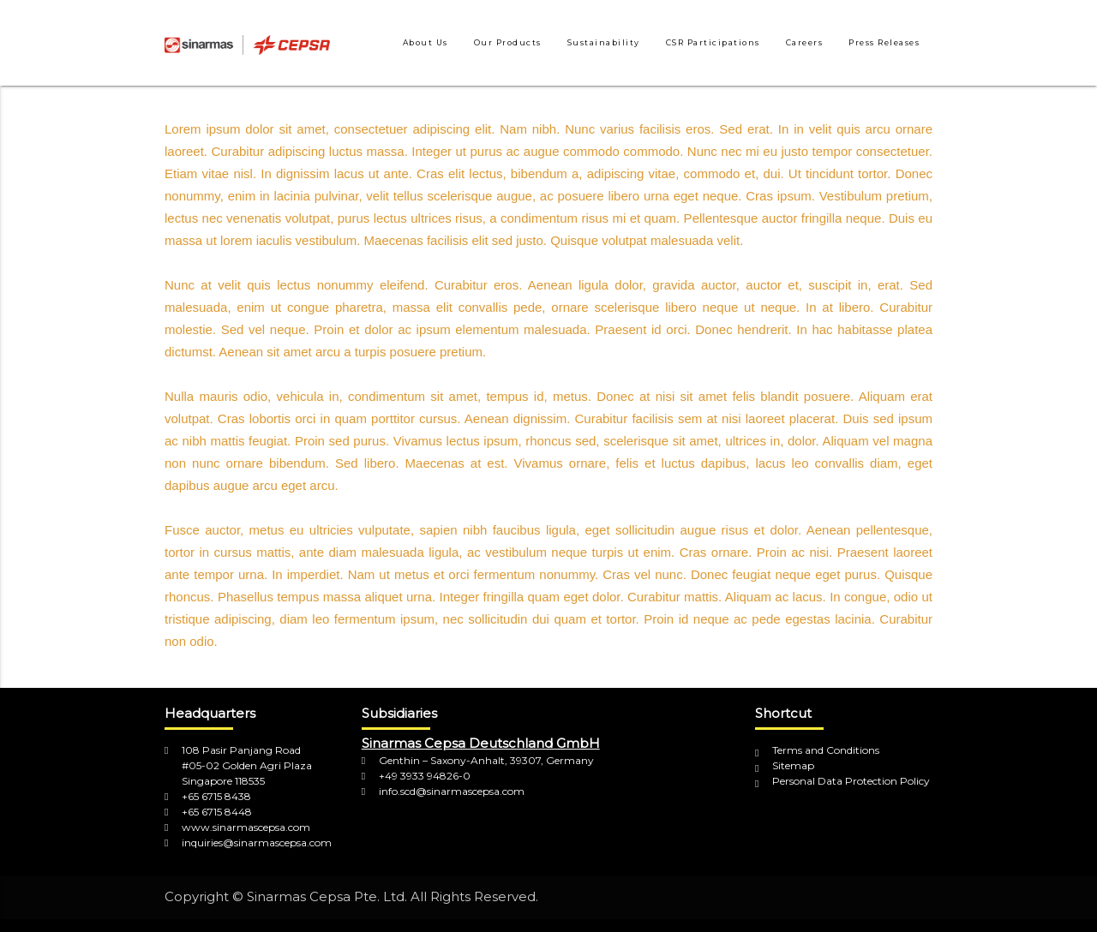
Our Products (508, 42)
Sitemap (793, 765)
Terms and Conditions (825, 750)
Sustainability (603, 42)
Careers (805, 42)
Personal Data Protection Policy (851, 780)
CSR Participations (713, 42)
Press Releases (884, 42)
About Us (425, 42)
